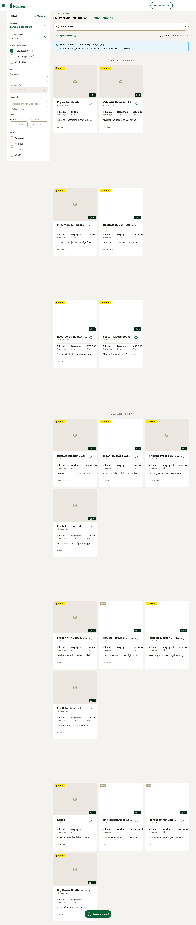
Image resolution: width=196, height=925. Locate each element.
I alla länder (102, 74)
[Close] (184, 101)
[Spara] (90, 160)
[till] (41, 188)
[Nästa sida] (141, 822)
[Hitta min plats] (42, 142)
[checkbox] (12, 114)
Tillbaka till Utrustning (23, 79)
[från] (21, 188)
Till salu (17, 100)
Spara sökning (66, 91)
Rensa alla (40, 72)
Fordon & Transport (21, 86)
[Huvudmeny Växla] (3, 5)
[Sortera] (174, 92)
